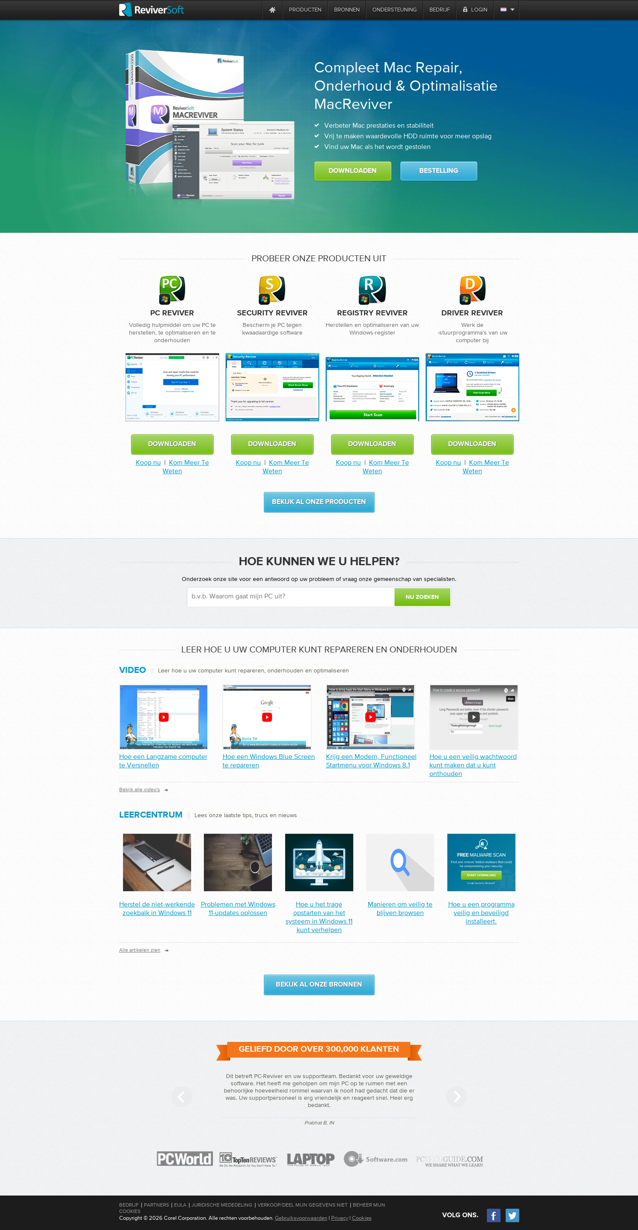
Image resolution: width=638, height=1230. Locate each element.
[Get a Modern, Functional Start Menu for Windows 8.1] (370, 717)
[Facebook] (494, 1221)
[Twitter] (512, 1221)
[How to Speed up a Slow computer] (163, 717)
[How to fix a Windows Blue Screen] (267, 717)
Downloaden (353, 171)
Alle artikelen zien (139, 950)
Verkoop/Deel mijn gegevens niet (302, 1205)
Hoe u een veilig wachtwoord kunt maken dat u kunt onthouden (473, 764)
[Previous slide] (182, 1097)
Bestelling (438, 171)
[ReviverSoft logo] (151, 10)
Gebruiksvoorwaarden (301, 1218)
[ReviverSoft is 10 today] (253, 9)
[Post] (157, 888)
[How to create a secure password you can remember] (474, 717)
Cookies (362, 1218)
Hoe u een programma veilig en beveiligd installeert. (481, 912)
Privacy (339, 1218)
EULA (180, 1205)
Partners (156, 1205)
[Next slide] (456, 1097)
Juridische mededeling (222, 1205)
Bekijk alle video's (139, 789)
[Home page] (272, 9)
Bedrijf (129, 1205)
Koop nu (148, 462)
